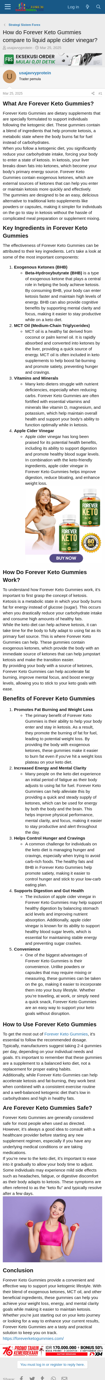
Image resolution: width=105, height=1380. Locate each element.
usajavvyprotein (19, 48)
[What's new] (87, 7)
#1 (100, 93)
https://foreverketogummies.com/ (33, 1338)
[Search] (98, 7)
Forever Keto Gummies (66, 1034)
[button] (7, 7)
